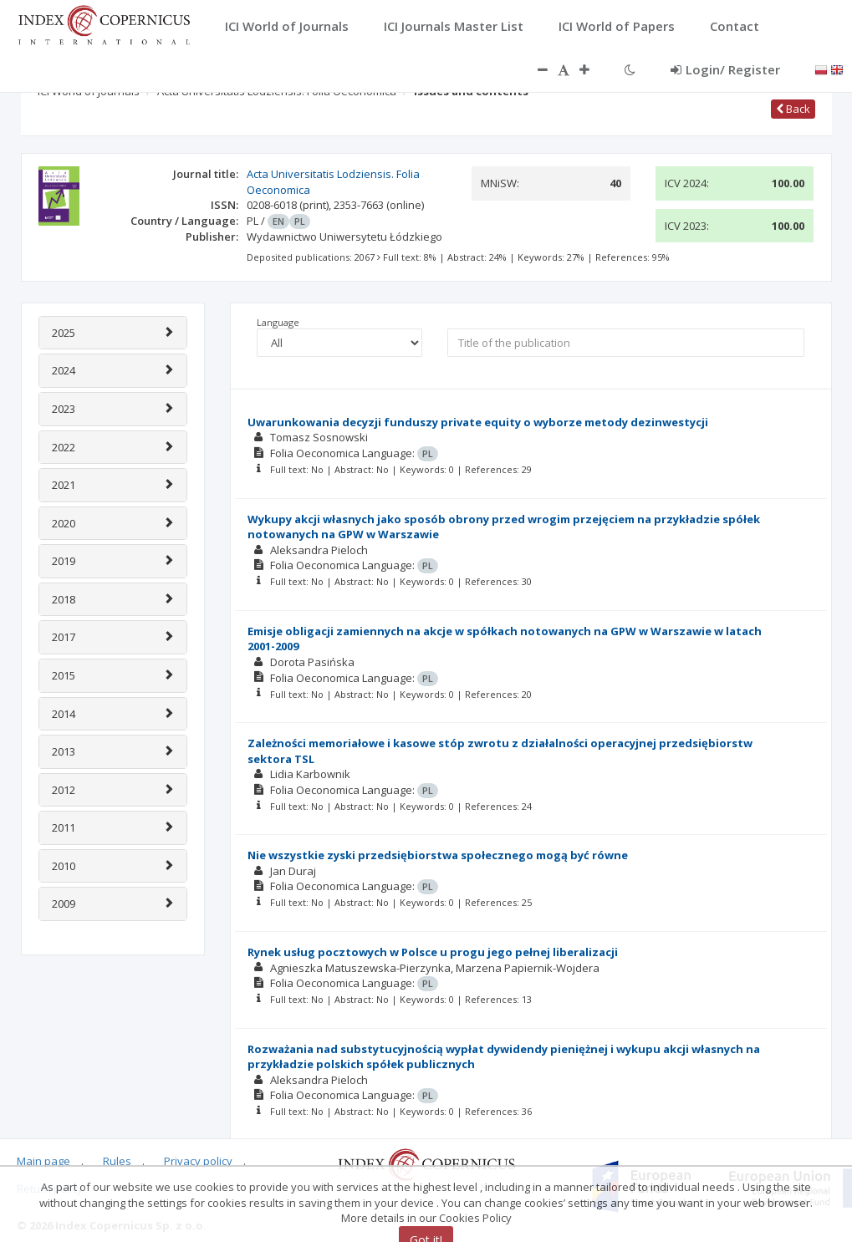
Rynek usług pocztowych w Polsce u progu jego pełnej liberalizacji (432, 951)
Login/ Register (725, 69)
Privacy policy (198, 1160)
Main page (43, 1160)
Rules (117, 1160)
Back (793, 108)
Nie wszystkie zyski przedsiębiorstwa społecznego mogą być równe (437, 855)
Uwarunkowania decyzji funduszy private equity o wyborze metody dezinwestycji (477, 422)
